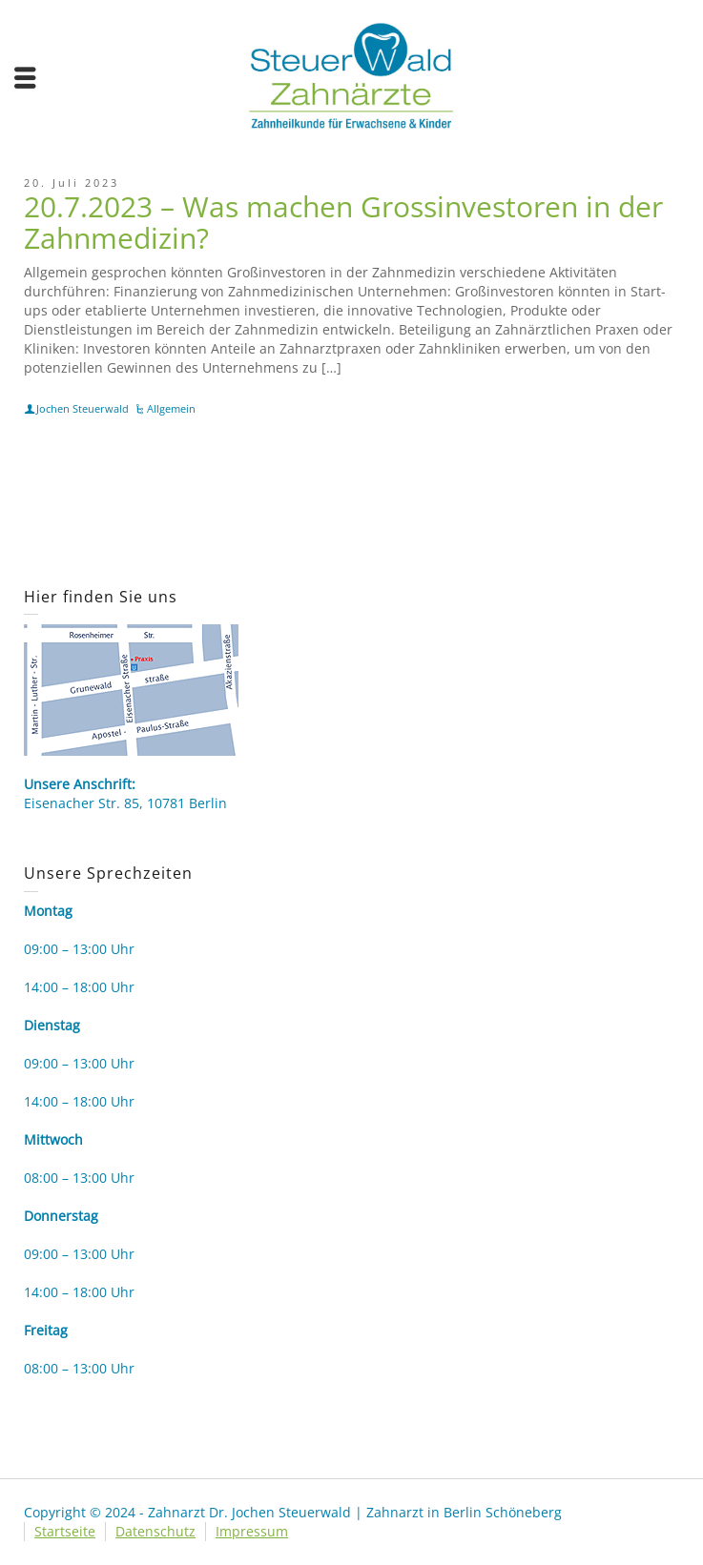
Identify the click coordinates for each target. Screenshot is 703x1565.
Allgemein (171, 408)
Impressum (252, 1531)
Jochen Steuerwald (82, 408)
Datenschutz (155, 1531)
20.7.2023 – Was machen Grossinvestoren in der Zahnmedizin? (343, 222)
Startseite (64, 1531)
